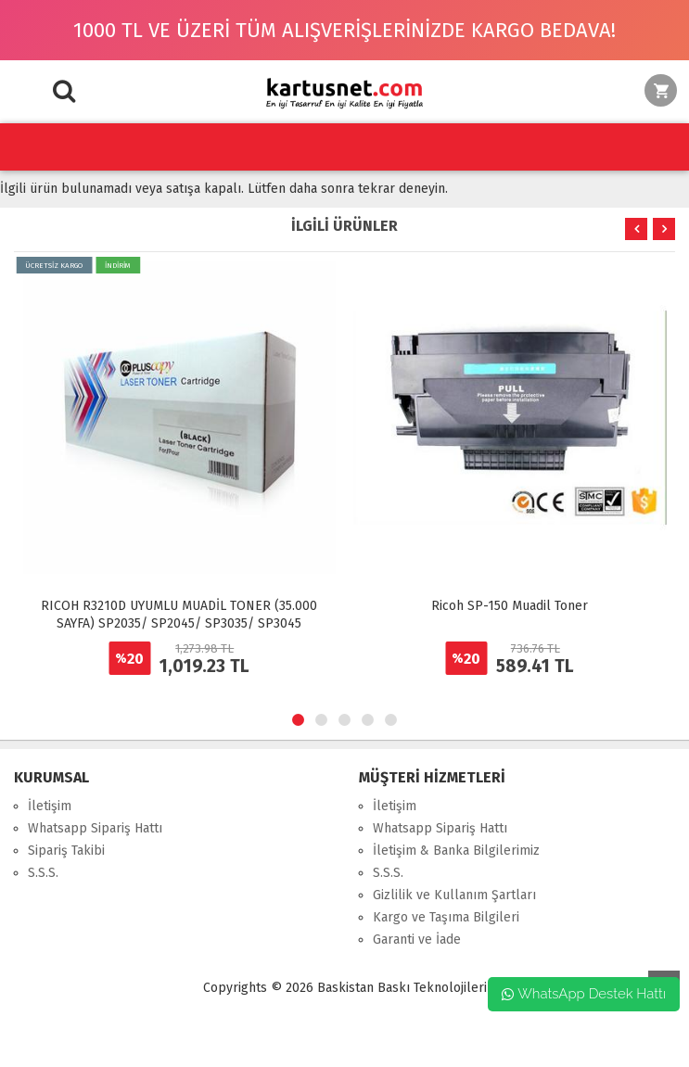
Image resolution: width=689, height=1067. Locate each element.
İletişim (49, 806)
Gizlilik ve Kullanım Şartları (454, 895)
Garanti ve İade (417, 939)
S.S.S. (43, 873)
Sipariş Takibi (66, 850)
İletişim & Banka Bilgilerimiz (456, 850)
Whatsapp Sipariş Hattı (95, 828)
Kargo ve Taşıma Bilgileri (446, 917)
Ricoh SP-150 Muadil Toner (509, 606)
